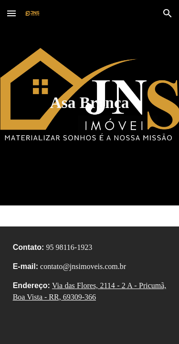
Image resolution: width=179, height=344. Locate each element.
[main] (89, 103)
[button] (11, 13)
